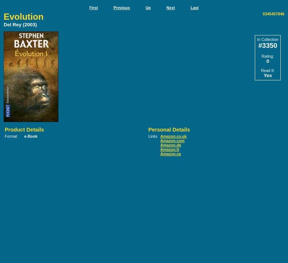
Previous (122, 7)
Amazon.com (172, 140)
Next (170, 7)
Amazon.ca (170, 154)
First (93, 7)
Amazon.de (170, 145)
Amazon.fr (169, 149)
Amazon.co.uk (173, 136)
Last (195, 7)
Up (148, 7)
